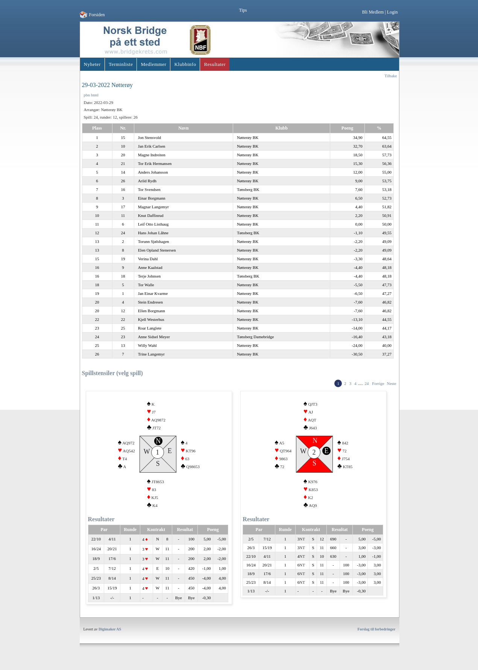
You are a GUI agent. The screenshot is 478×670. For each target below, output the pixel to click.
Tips (243, 10)
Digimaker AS (110, 636)
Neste (391, 383)
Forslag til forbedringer (376, 636)
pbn (87, 95)
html (95, 95)
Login (392, 12)
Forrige (378, 383)
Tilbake (390, 75)
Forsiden (97, 14)
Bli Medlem (373, 12)
